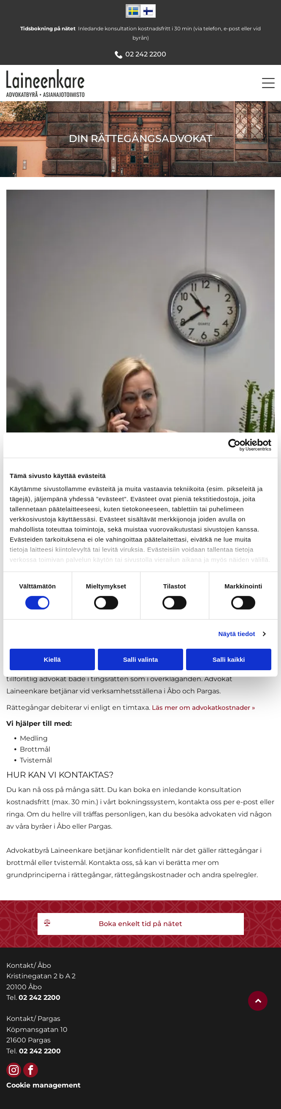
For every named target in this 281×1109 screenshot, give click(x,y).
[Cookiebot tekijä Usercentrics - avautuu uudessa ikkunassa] (234, 445)
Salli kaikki (229, 659)
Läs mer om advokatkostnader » (203, 708)
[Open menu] (268, 83)
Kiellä (52, 659)
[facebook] (30, 1071)
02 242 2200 (145, 54)
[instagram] (13, 1071)
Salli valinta (140, 659)
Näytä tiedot (237, 633)
